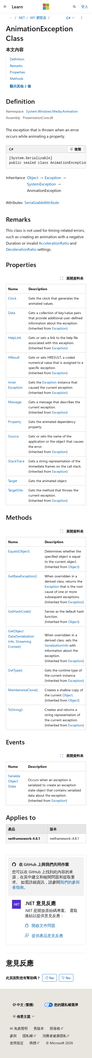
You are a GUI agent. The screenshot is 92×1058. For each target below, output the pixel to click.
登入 (84, 6)
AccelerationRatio (54, 243)
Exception (53, 177)
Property (14, 421)
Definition (17, 59)
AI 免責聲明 (19, 1028)
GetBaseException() (22, 576)
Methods (16, 78)
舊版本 (39, 1028)
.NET (21, 17)
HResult (14, 357)
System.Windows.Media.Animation (52, 111)
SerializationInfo (56, 645)
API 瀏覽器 (38, 17)
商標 (32, 1043)
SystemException (41, 183)
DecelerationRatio (21, 249)
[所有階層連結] (10, 18)
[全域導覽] (5, 6)
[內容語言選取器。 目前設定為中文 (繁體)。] (23, 1005)
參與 (13, 1035)
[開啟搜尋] (74, 6)
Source (13, 436)
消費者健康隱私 (54, 1035)
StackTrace (16, 461)
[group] (46, 160)
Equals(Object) (19, 551)
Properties (17, 72)
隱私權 (28, 1035)
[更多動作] (82, 18)
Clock (12, 298)
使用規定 (17, 1043)
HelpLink (14, 337)
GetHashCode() (19, 611)
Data (11, 312)
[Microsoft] (46, 6)
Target (12, 480)
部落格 (55, 1028)
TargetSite (15, 490)
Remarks (16, 65)
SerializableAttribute (42, 202)
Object (32, 177)
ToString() (15, 709)
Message (14, 402)
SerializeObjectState (14, 781)
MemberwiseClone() (23, 690)
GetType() (15, 670)
